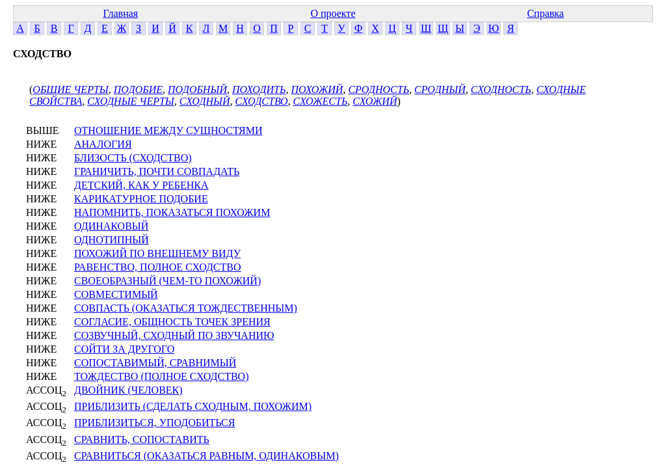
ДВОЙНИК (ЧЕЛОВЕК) (128, 390)
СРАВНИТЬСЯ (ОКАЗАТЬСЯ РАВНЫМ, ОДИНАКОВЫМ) (206, 455)
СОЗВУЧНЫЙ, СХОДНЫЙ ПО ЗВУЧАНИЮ (174, 335)
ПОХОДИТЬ (259, 89)
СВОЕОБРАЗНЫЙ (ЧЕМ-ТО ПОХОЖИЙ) (167, 280)
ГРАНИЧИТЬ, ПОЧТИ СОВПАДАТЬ (156, 171)
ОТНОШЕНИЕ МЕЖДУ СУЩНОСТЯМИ (168, 130)
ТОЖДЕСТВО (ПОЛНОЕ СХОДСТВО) (161, 376)
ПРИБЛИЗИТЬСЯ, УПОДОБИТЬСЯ (154, 422)
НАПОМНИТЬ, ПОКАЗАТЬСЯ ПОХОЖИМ (172, 212)
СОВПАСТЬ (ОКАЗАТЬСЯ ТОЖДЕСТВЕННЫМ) (185, 308)
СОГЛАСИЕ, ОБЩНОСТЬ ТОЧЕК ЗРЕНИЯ (172, 321)
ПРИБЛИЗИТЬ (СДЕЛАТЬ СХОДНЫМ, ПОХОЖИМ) (193, 406)
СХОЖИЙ (375, 101)
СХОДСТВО (261, 101)
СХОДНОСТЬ (501, 89)
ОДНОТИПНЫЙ (111, 239)
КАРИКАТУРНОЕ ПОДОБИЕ (141, 198)
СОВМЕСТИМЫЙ (116, 294)
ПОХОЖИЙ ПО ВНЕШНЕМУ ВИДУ (157, 253)
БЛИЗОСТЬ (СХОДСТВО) (133, 157)
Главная (120, 13)
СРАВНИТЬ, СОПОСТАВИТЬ (141, 439)
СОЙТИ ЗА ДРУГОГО (124, 349)
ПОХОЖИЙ (317, 89)
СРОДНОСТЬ (378, 89)
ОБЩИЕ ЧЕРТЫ (70, 89)
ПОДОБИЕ (138, 89)
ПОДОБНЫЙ (197, 89)
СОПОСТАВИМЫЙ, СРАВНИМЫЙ (155, 362)
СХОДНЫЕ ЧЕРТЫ (130, 101)
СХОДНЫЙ (205, 101)
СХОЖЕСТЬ (320, 101)
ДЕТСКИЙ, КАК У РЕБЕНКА (141, 185)
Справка (545, 13)
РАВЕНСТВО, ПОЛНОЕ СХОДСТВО (157, 267)
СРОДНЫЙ (440, 89)
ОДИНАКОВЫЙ (111, 226)
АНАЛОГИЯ (103, 144)
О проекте (332, 13)
